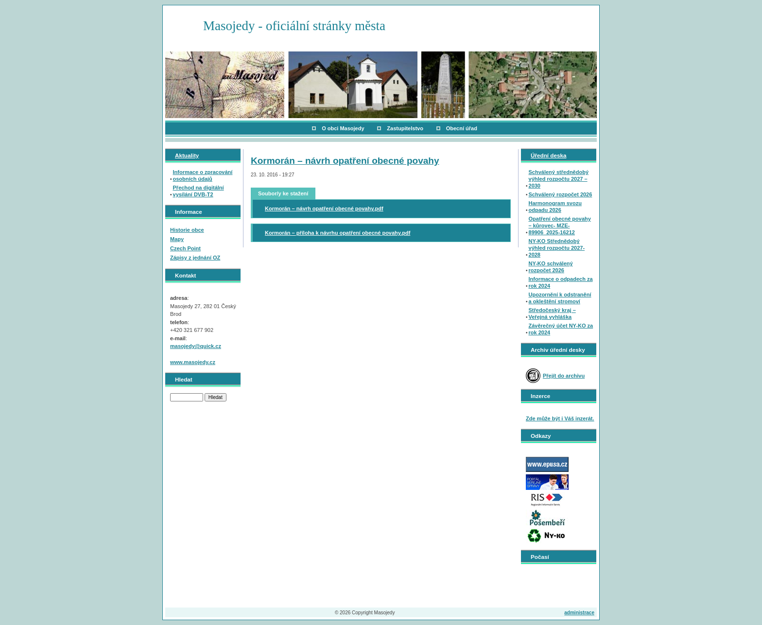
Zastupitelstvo (405, 128)
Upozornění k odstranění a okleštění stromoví (560, 298)
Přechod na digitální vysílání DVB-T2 (198, 191)
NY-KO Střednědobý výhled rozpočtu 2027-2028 (557, 248)
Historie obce (187, 230)
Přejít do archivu (564, 376)
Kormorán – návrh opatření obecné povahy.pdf (324, 208)
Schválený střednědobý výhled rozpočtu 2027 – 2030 (559, 179)
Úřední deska (548, 155)
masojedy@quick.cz (195, 346)
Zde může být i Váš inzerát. (560, 418)
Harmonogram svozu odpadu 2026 (555, 206)
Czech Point (185, 248)
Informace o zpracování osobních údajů (203, 175)
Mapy (177, 239)
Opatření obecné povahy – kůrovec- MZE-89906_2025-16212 (560, 225)
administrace (579, 612)
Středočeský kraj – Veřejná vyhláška (552, 313)
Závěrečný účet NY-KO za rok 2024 (561, 329)
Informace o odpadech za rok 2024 (561, 282)
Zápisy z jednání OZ (195, 257)
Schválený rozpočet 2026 (560, 194)
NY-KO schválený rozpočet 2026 (551, 266)
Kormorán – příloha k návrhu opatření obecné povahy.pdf (337, 233)
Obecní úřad (461, 128)
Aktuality (187, 155)
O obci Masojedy (343, 128)
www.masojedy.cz (192, 362)
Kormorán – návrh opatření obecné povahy (345, 161)
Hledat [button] (215, 397)
